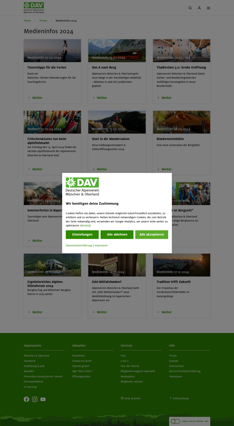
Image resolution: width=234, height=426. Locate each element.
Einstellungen (82, 235)
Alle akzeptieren (151, 235)
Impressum (101, 245)
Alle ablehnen (117, 235)
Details (85, 225)
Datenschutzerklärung (79, 245)
